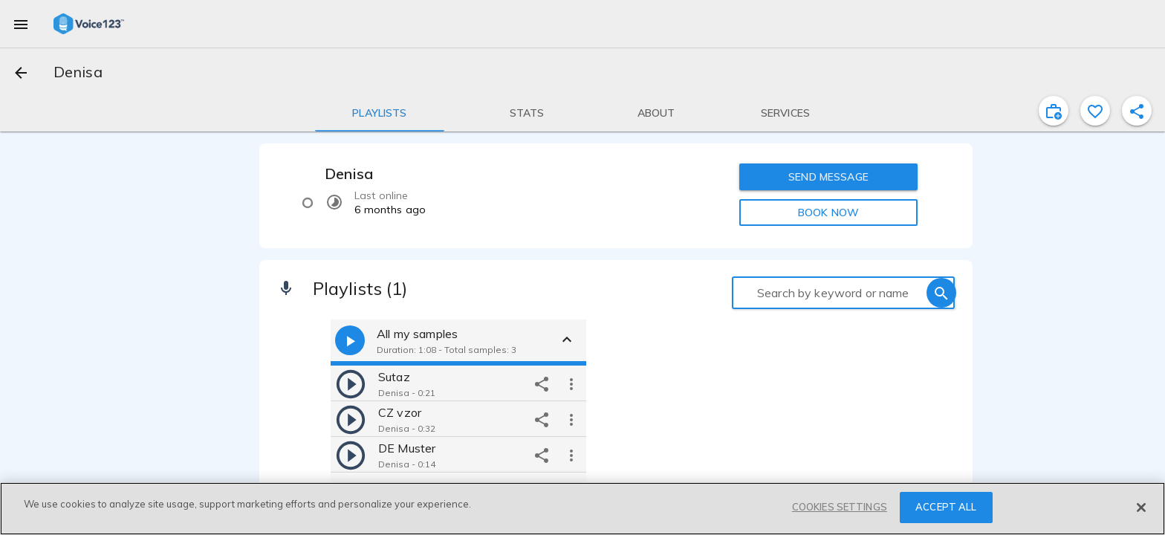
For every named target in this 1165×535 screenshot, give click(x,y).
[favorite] (1095, 111)
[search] (941, 293)
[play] (351, 383)
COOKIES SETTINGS (839, 507)
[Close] (1141, 507)
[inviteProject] (1053, 111)
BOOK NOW (828, 212)
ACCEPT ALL (945, 507)
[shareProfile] (1137, 111)
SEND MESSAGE (828, 177)
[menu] (21, 24)
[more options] (571, 383)
